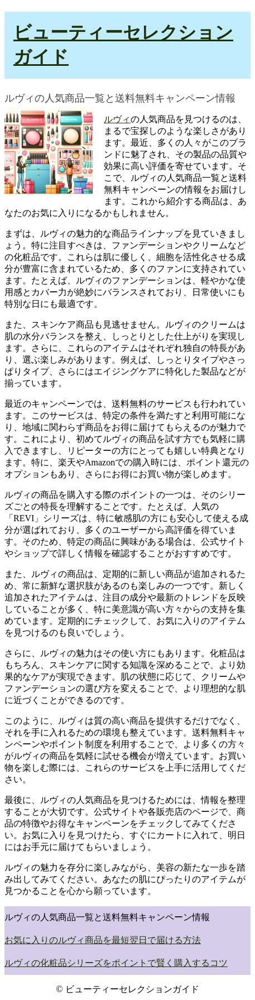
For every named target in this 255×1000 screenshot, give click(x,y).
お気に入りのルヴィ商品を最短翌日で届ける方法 (102, 940)
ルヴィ (117, 119)
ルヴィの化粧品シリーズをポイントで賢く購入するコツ (116, 963)
